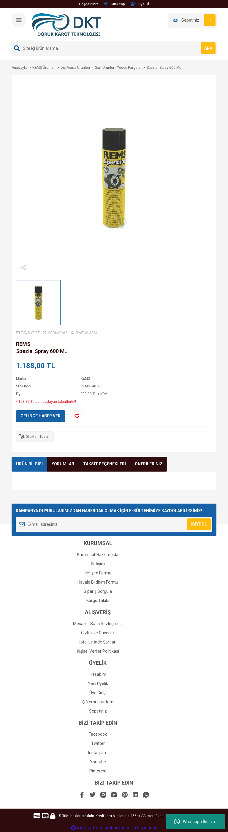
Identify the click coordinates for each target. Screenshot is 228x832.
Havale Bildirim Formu (97, 582)
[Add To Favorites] (77, 416)
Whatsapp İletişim (195, 821)
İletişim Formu (98, 573)
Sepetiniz (98, 711)
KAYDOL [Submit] (199, 524)
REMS (23, 344)
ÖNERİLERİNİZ (149, 463)
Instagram (97, 752)
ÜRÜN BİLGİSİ (29, 463)
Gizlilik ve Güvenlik (98, 632)
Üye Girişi (97, 692)
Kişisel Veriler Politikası (98, 651)
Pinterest (98, 771)
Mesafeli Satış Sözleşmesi (98, 623)
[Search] (114, 48)
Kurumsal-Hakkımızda (97, 554)
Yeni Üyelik (98, 683)
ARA (208, 48)
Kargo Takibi (97, 600)
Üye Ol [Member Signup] (140, 4)
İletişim (98, 563)
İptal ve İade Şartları (97, 642)
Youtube (98, 761)
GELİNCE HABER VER (40, 415)
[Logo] (67, 24)
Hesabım (98, 674)
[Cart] (192, 20)
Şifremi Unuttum (97, 702)
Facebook (98, 734)
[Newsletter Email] (114, 524)
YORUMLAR (63, 463)
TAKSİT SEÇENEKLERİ (104, 463)
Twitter (98, 743)
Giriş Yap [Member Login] (114, 4)
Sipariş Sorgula (98, 591)
